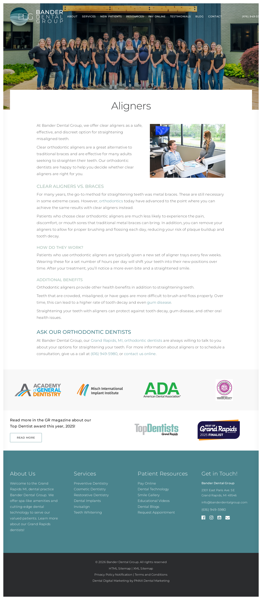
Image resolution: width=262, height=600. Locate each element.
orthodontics (111, 201)
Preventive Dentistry (91, 483)
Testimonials (180, 16)
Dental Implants (87, 501)
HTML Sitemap (120, 568)
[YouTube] (219, 518)
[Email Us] (227, 518)
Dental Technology (153, 489)
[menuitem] (72, 16)
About (72, 16)
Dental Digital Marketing (111, 580)
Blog (199, 16)
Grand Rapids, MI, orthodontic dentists (126, 340)
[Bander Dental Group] (36, 16)
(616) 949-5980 (213, 510)
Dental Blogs (148, 507)
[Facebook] (203, 518)
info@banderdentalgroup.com (224, 502)
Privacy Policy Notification (113, 574)
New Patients (111, 16)
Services (89, 16)
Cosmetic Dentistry (90, 489)
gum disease (159, 302)
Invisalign (82, 507)
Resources (135, 16)
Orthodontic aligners (56, 287)
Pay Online (157, 16)
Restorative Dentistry (91, 495)
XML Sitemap (143, 568)
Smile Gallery (149, 495)
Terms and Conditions (151, 574)
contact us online (140, 354)
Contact (215, 16)
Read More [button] (26, 437)
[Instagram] (211, 518)
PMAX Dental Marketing (151, 580)
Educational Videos (154, 501)
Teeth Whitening (88, 512)
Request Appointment (156, 512)
